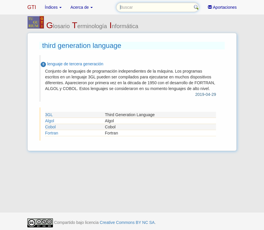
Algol (49, 120)
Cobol (50, 127)
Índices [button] (53, 7)
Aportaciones (222, 7)
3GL (49, 114)
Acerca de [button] (81, 7)
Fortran (51, 133)
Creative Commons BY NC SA (127, 222)
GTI (31, 7)
